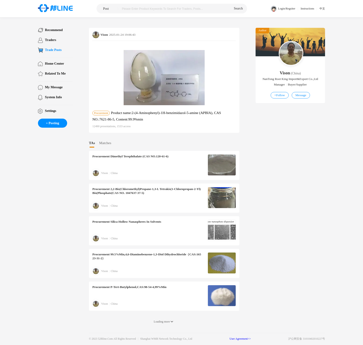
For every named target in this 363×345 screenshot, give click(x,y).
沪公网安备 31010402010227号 (306, 338)
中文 (322, 8)
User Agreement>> (240, 338)
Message (300, 95)
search (238, 8)
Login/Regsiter (283, 8)
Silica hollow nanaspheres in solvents (126, 221)
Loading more (162, 321)
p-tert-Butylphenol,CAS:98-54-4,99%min (129, 287)
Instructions (307, 8)
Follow (279, 95)
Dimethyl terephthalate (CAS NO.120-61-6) (130, 156)
